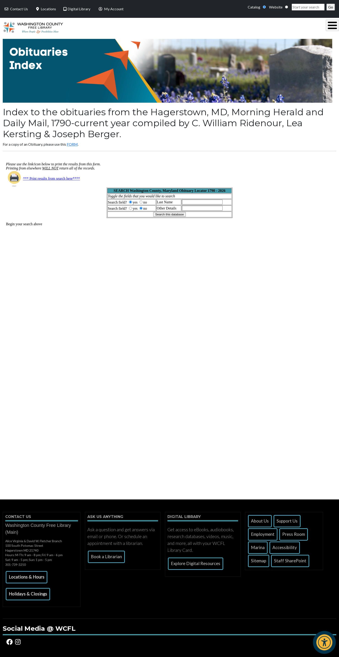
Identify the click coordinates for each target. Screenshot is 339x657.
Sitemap (258, 559)
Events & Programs (304, 26)
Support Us (287, 519)
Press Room (293, 533)
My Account (111, 9)
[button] (26, 576)
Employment (262, 533)
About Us (260, 519)
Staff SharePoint (290, 559)
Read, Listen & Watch (180, 26)
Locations (45, 9)
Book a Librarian (106, 555)
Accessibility (284, 546)
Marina (258, 546)
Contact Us (16, 9)
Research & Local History (243, 26)
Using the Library (124, 26)
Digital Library (76, 9)
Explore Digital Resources (195, 562)
